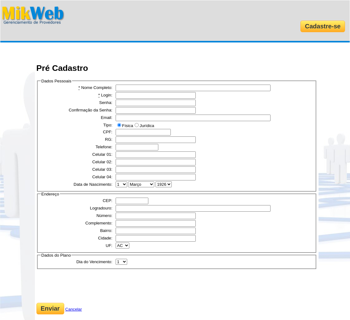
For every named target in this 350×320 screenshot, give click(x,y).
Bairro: (106, 230)
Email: (106, 117)
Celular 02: (102, 162)
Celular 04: (102, 177)
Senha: (105, 102)
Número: (104, 215)
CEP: (107, 200)
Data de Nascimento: (93, 184)
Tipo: (107, 125)
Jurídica (147, 125)
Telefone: (103, 147)
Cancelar (73, 309)
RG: (109, 139)
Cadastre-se (323, 26)
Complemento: (99, 223)
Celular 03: (102, 169)
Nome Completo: (96, 87)
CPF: (107, 132)
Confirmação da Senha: (90, 110)
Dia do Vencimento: (94, 261)
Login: (105, 95)
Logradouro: (101, 208)
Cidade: (105, 238)
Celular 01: (102, 154)
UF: (109, 245)
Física (127, 125)
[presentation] (83, 286)
